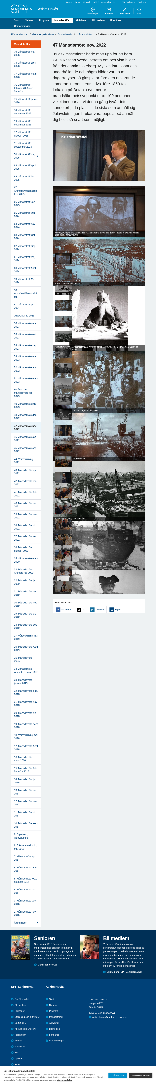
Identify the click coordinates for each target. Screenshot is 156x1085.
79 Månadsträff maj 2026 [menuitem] (24, 53)
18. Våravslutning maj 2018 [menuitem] (26, 737)
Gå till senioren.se (47, 965)
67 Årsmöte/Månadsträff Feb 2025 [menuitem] (25, 191)
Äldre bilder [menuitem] (20, 922)
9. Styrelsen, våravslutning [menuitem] (21, 836)
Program (44, 20)
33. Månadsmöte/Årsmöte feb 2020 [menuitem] (23, 571)
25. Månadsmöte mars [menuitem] (23, 659)
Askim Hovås (65, 34)
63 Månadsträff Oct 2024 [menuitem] (24, 237)
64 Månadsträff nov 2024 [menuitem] (24, 226)
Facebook (66, 609)
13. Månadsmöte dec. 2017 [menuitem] (26, 792)
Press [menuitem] (77, 2)
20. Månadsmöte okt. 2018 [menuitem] (25, 715)
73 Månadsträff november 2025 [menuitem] (22, 123)
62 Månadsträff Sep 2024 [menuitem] (24, 248)
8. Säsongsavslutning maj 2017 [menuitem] (25, 847)
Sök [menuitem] (139, 11)
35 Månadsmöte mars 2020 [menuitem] (26, 560)
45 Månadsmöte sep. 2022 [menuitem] (25, 450)
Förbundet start (19, 34)
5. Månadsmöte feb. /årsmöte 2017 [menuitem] (25, 880)
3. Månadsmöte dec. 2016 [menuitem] (25, 902)
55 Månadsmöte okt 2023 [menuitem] (25, 336)
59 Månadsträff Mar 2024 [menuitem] (24, 281)
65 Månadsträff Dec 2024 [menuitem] (24, 214)
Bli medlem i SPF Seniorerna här (124, 972)
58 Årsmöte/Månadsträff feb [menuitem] (25, 293)
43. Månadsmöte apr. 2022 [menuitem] (25, 472)
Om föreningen (22, 26)
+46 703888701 (106, 1013)
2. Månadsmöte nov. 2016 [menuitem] (25, 913)
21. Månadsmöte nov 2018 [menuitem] (25, 704)
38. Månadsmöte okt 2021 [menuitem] (25, 527)
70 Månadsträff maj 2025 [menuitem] (24, 156)
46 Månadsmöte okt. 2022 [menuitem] (25, 439)
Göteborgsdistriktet (43, 34)
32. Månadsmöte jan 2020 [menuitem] (25, 582)
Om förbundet (22, 999)
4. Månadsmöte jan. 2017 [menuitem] (25, 891)
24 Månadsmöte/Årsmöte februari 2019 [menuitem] (26, 670)
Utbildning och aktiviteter (27, 1017)
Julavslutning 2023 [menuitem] (24, 315)
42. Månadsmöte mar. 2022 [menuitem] (26, 483)
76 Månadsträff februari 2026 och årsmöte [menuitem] (23, 88)
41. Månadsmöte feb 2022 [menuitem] (25, 494)
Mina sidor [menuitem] (125, 11)
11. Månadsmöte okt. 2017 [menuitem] (25, 814)
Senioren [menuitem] (142, 2)
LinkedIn (100, 609)
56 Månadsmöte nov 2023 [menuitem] (25, 325)
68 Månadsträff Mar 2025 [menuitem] (24, 178)
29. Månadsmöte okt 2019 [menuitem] (25, 615)
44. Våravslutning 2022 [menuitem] (23, 461)
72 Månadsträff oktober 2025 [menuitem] (22, 134)
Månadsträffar (62, 20)
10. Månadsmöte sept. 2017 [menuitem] (26, 825)
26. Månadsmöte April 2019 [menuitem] (26, 648)
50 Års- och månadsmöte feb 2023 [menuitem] (23, 393)
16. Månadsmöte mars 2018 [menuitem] (23, 759)
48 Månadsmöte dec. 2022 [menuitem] (25, 417)
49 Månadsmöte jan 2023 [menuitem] (25, 405)
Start (16, 20)
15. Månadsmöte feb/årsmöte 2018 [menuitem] (25, 770)
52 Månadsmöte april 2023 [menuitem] (25, 369)
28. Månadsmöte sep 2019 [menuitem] (25, 626)
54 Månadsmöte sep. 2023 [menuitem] (25, 347)
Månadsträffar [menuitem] (22, 44)
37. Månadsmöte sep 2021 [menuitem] (25, 538)
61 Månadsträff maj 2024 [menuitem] (24, 259)
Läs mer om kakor (64, 1080)
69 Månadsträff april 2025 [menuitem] (25, 167)
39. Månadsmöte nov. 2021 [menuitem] (25, 516)
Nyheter (29, 20)
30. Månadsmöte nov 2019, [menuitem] (25, 604)
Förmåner (115, 20)
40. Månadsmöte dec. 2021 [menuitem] (26, 505)
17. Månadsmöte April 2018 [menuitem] (26, 748)
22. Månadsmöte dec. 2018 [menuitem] (26, 692)
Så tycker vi (20, 1023)
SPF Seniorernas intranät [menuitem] (104, 2)
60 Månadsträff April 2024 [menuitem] (25, 270)
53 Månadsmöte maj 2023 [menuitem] (25, 358)
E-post (118, 609)
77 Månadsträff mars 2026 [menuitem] (25, 75)
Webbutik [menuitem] (87, 2)
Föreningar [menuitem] (93, 11)
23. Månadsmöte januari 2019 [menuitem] (23, 682)
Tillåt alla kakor (117, 1075)
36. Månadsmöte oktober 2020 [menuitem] (23, 549)
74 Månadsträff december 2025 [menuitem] (22, 112)
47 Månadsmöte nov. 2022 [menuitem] (25, 428)
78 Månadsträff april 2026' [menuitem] (25, 64)
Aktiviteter (81, 20)
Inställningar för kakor (141, 1075)
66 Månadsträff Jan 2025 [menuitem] (24, 204)
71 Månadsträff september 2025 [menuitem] (23, 145)
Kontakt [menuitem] (109, 11)
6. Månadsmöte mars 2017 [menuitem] (25, 869)
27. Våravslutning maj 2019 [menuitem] (26, 637)
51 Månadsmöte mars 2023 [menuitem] (26, 380)
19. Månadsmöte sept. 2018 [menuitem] (26, 726)
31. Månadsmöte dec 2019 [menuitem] (25, 593)
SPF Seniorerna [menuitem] (128, 2)
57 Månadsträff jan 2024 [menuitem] (24, 306)
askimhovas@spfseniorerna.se (109, 1017)
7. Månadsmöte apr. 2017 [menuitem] (25, 858)
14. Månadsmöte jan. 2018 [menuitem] (25, 781)
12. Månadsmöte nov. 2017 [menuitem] (25, 803)
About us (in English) (25, 1029)
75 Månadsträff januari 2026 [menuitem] (26, 101)
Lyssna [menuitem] (69, 2)
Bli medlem (98, 20)
